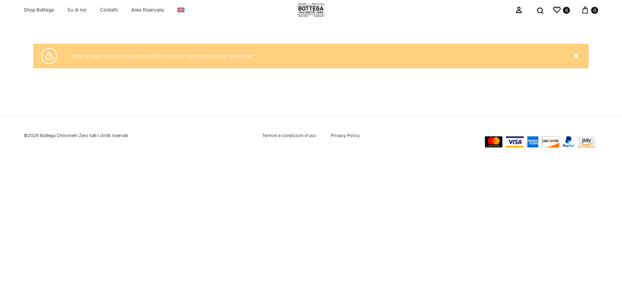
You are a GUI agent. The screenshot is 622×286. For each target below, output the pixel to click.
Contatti (109, 10)
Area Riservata (147, 10)
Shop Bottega (39, 10)
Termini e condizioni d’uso (289, 135)
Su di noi (76, 10)
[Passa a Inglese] (180, 10)
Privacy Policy (345, 135)
